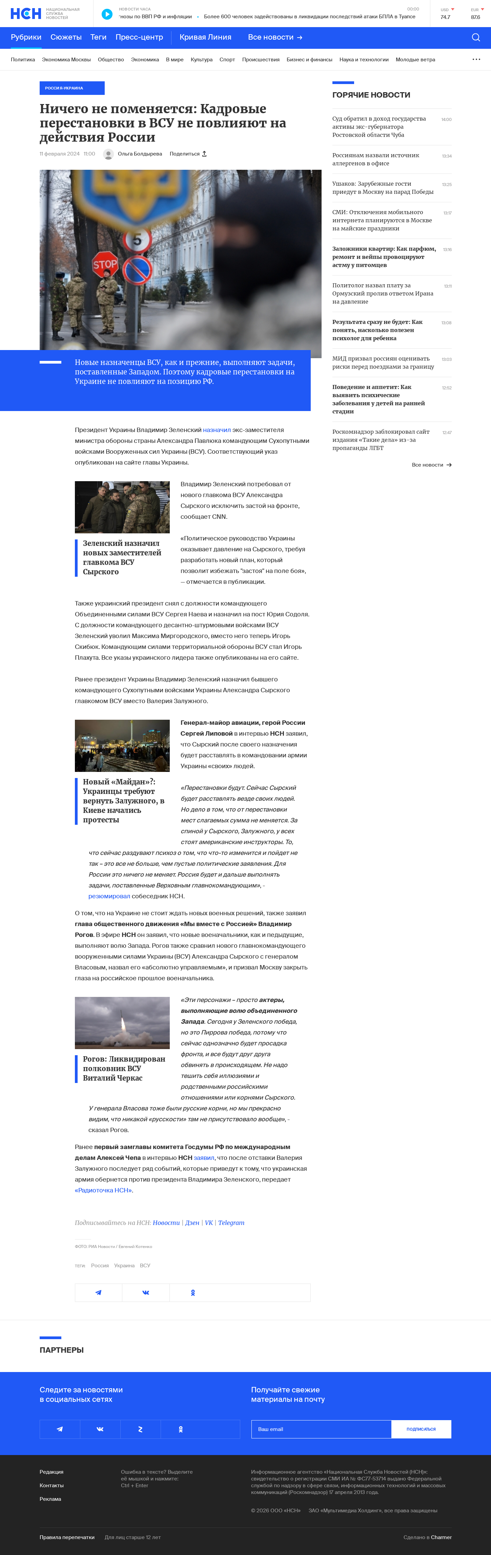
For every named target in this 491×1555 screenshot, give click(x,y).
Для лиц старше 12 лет (133, 1537)
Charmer (441, 1537)
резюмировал (109, 896)
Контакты (52, 1485)
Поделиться (188, 153)
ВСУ (145, 1265)
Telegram (231, 1223)
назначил (217, 430)
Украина (124, 1265)
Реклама (50, 1499)
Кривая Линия (205, 37)
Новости (166, 1223)
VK (209, 1223)
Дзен (192, 1223)
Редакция (51, 1472)
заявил (204, 1158)
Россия (100, 1265)
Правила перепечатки (67, 1537)
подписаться (421, 1429)
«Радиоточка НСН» (103, 1190)
